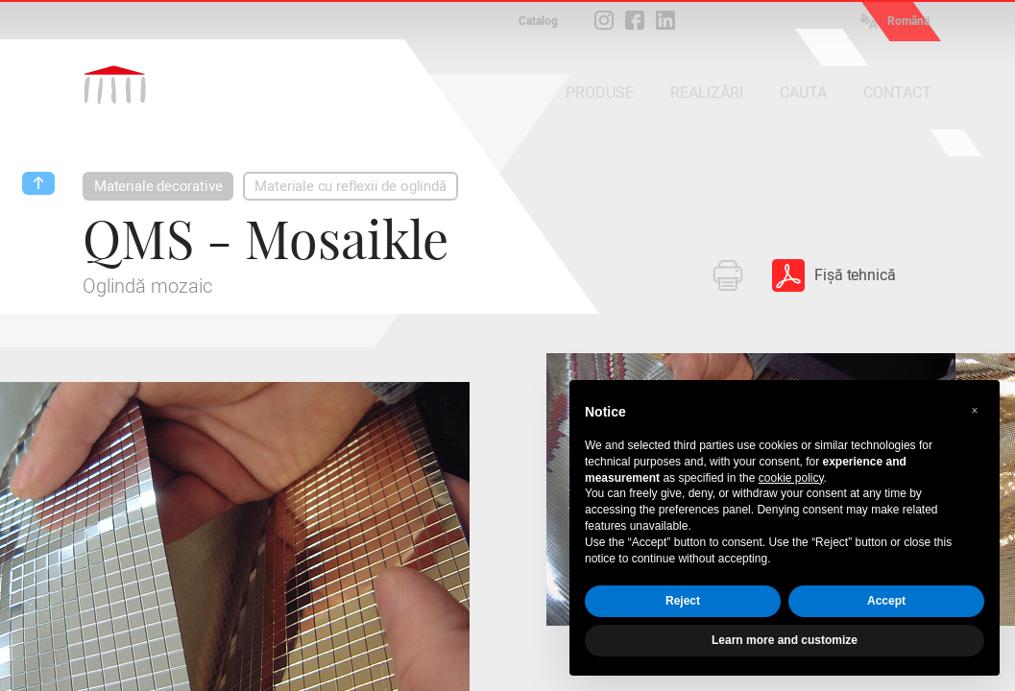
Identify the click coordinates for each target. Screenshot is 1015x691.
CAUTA (803, 92)
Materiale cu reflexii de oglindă (350, 186)
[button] (974, 410)
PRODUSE (600, 92)
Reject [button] (682, 601)
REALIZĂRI (706, 92)
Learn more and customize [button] (785, 640)
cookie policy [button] (791, 478)
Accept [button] (886, 601)
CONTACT (897, 92)
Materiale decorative (158, 186)
